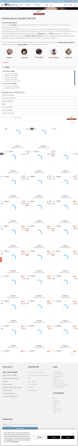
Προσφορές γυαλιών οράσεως (60, 385)
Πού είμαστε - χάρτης (36, 372)
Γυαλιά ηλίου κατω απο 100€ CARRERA (12, 81)
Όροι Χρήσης (33, 381)
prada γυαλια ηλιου (7, 110)
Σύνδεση (55, 398)
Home (3, 8)
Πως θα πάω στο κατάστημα (38, 375)
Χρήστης (55, 404)
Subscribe (20, 428)
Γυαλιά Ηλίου (8, 390)
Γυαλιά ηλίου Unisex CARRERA (10, 77)
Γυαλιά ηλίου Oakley (58, 380)
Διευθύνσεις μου (57, 402)
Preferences (40, 437)
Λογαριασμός (56, 400)
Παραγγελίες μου (57, 409)
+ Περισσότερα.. (5, 62)
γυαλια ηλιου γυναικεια (8, 98)
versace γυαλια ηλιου (8, 113)
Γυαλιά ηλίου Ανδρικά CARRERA (11, 74)
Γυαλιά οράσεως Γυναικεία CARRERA (11, 88)
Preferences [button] (15, 441)
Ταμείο (54, 413)
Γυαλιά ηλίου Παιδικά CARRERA (11, 79)
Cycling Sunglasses (58, 376)
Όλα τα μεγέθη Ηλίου (58, 387)
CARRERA (17, 8)
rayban (4, 104)
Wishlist (55, 407)
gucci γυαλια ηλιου (7, 107)
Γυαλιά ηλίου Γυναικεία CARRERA (11, 75)
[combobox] (7, 117)
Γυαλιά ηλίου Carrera (58, 374)
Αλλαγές (31, 387)
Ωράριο (5, 381)
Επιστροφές (32, 390)
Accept (67, 437)
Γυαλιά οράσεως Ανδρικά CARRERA (11, 86)
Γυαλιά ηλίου (56, 378)
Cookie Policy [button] (9, 440)
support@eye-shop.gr (11, 378)
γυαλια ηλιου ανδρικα (8, 95)
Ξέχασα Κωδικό (57, 411)
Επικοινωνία (7, 384)
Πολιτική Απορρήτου (10, 396)
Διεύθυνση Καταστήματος (12, 387)
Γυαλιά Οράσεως (9, 393)
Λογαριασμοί (32, 384)
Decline (53, 437)
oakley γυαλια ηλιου (7, 101)
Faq (29, 378)
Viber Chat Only (9, 375)
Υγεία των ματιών (57, 372)
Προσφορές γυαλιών (58, 383)
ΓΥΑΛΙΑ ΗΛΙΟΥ (10, 8)
